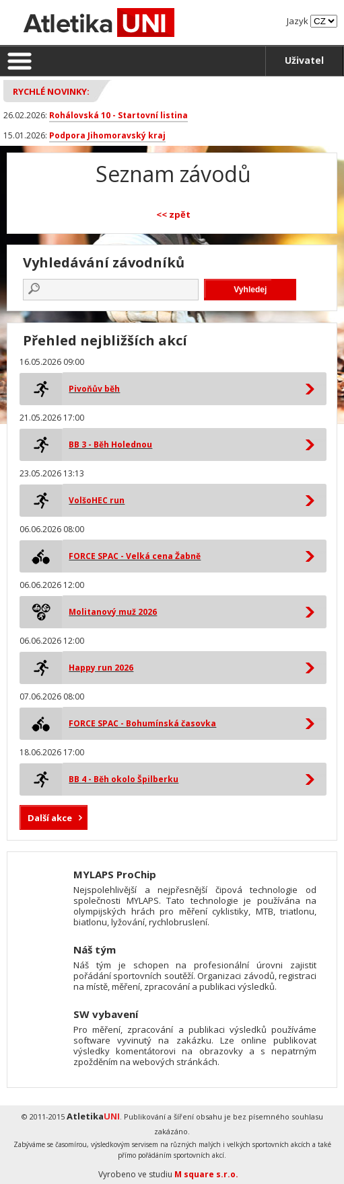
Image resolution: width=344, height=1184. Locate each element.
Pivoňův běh (94, 388)
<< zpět (173, 214)
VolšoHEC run (97, 500)
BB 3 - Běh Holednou (110, 444)
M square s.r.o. (206, 1174)
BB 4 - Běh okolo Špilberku (123, 779)
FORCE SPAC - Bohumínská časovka (142, 723)
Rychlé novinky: (51, 91)
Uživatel (304, 60)
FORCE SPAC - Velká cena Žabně (135, 556)
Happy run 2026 (101, 667)
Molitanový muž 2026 (113, 612)
